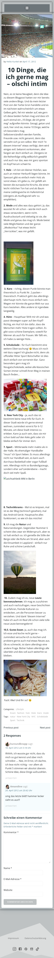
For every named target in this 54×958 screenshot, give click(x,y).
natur (12, 716)
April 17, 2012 (29, 61)
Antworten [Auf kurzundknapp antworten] (11, 778)
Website (8, 890)
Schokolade (42, 716)
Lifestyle (20, 709)
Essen (13, 713)
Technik (20, 720)
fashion (20, 713)
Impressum (13, 938)
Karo (39, 713)
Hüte (33, 713)
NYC (34, 716)
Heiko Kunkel (12, 61)
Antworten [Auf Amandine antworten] (11, 805)
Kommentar (11, 832)
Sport (12, 720)
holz (28, 713)
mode (46, 713)
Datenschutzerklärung (35, 938)
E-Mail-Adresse (12, 879)
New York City (23, 716)
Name (8, 868)
